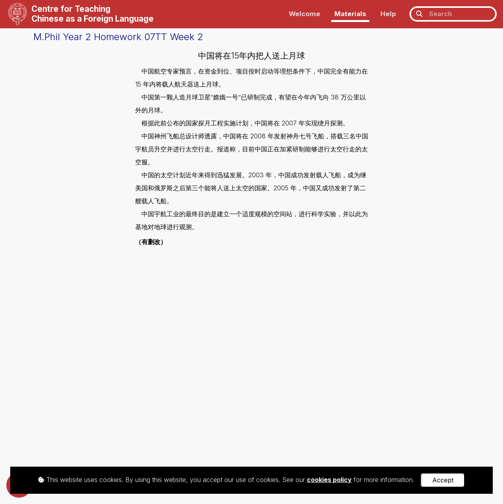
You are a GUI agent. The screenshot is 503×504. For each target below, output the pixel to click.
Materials (350, 14)
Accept (442, 480)
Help (388, 14)
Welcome (304, 14)
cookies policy (329, 480)
